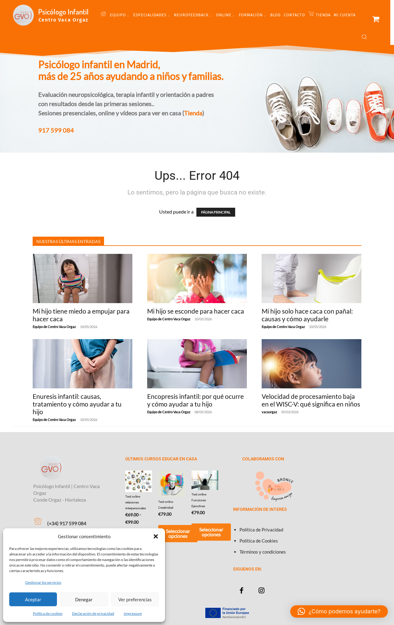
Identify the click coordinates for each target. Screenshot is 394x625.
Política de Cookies (258, 540)
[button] (156, 536)
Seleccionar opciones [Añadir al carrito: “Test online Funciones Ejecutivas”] (211, 532)
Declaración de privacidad (93, 613)
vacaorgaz (269, 412)
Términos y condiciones (262, 552)
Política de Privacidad (261, 529)
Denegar (84, 599)
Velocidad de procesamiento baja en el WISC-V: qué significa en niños (311, 400)
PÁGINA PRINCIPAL (216, 212)
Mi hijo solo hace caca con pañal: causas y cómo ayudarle (307, 315)
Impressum (133, 613)
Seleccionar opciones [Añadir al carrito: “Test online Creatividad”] (178, 533)
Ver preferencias (135, 599)
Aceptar (33, 599)
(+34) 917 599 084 (66, 523)
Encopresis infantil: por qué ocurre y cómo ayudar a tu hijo (195, 400)
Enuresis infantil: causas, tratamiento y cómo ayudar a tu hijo (77, 403)
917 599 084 (56, 130)
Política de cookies (47, 613)
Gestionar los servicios (43, 582)
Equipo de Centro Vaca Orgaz (54, 327)
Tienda (193, 113)
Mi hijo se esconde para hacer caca (195, 311)
